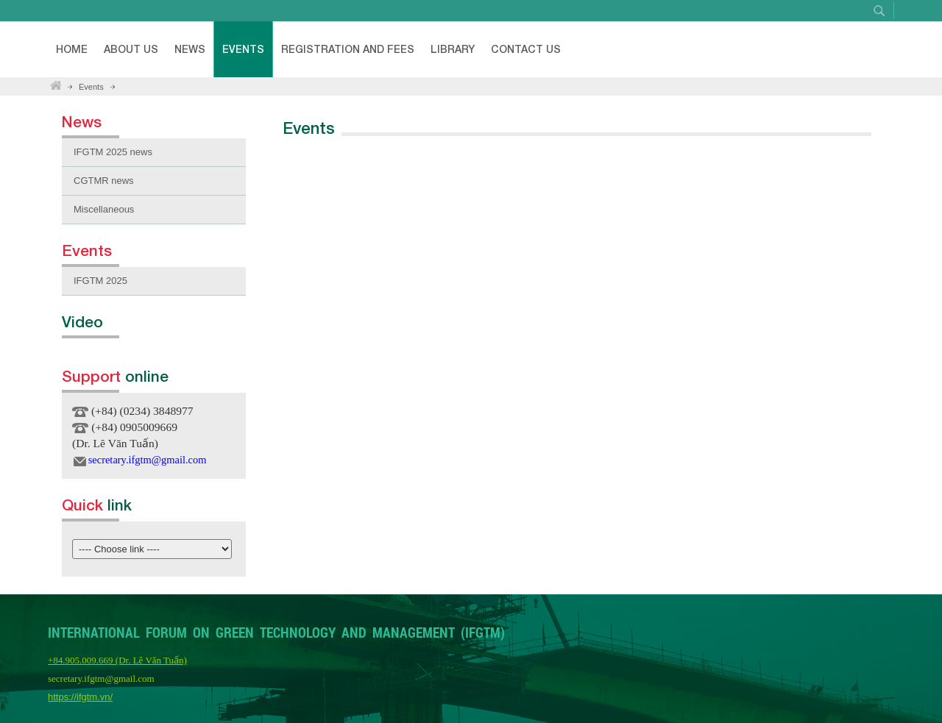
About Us (131, 49)
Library (453, 49)
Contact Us (526, 49)
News (189, 49)
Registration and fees (347, 49)
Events (243, 49)
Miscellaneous (104, 209)
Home (72, 49)
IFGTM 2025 (100, 280)
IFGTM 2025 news (113, 151)
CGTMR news (104, 180)
